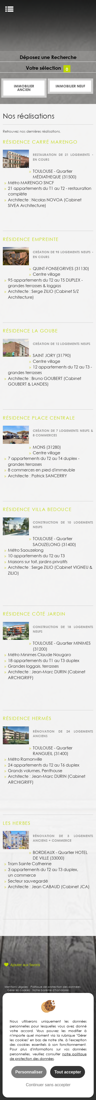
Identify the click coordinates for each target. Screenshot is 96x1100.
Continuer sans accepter (48, 1084)
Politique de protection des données (55, 986)
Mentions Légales (16, 986)
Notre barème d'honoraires (51, 990)
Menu (9, 9)
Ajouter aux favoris (25, 965)
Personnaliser (28, 1072)
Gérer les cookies (18, 990)
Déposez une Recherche (48, 57)
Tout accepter (67, 1072)
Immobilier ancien (24, 88)
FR (88, 9)
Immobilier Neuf (70, 86)
